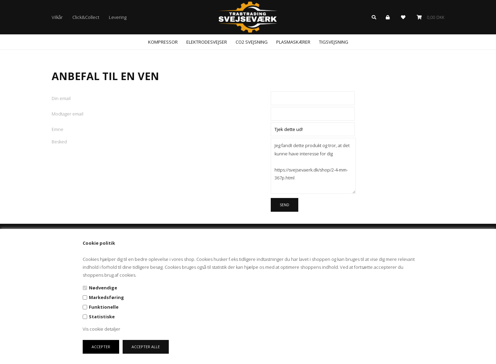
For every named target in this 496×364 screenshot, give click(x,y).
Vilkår (57, 17)
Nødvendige (103, 288)
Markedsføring (106, 297)
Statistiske (102, 316)
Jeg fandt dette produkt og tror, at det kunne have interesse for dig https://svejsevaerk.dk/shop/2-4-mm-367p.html (313, 166)
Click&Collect (85, 17)
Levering (117, 17)
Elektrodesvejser (206, 42)
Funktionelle (103, 307)
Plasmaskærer (293, 42)
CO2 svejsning (252, 42)
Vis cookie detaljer (101, 329)
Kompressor (163, 42)
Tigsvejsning (333, 42)
